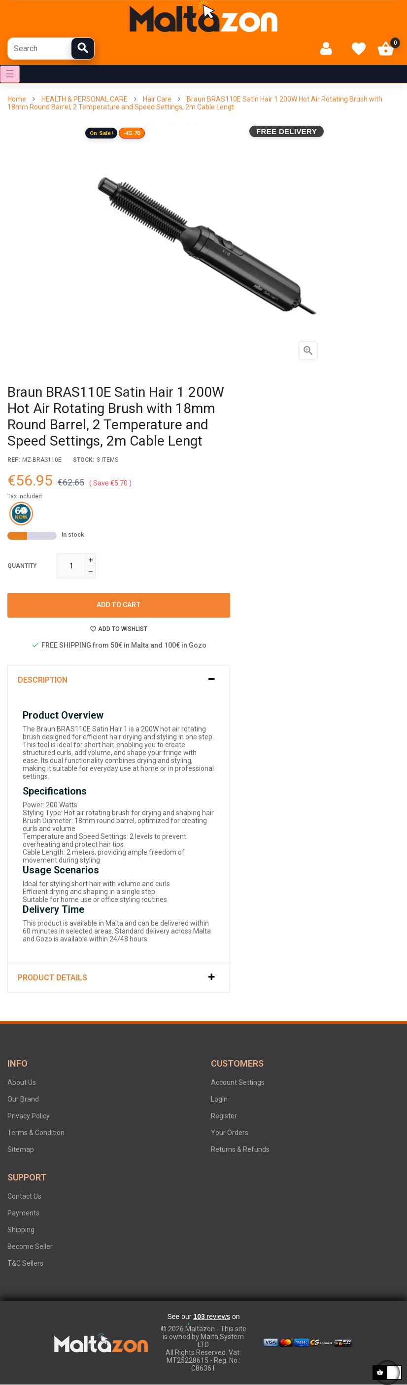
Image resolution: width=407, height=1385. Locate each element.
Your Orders (229, 1133)
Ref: (13, 459)
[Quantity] (71, 566)
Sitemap (20, 1149)
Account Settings (238, 1082)
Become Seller (30, 1246)
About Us (21, 1082)
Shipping (20, 1230)
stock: (83, 459)
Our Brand (23, 1099)
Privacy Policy (28, 1116)
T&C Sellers (25, 1263)
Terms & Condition (36, 1133)
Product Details (52, 977)
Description (43, 680)
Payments (23, 1213)
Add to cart (119, 605)
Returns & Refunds (240, 1149)
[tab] (119, 679)
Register (224, 1116)
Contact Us (24, 1196)
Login (219, 1099)
